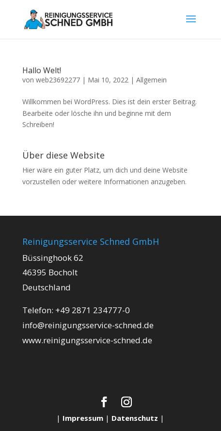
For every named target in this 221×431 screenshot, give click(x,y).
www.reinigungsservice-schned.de (87, 340)
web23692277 (58, 79)
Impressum (83, 418)
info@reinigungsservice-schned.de (88, 325)
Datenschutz (134, 418)
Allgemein (151, 79)
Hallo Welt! (41, 70)
